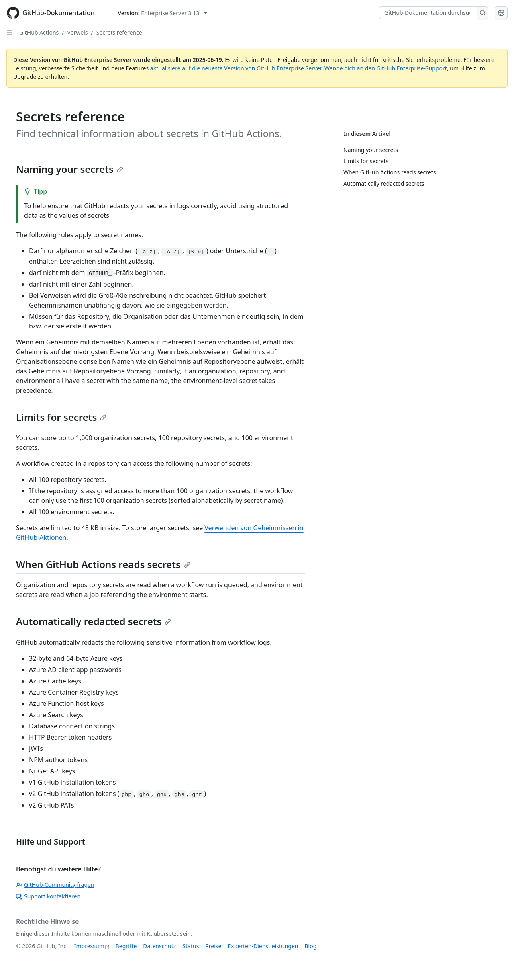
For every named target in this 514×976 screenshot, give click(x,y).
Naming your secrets (69, 169)
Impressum (89, 946)
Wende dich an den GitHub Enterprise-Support (385, 68)
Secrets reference (119, 32)
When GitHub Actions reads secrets (103, 564)
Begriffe (126, 946)
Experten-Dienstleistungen (263, 946)
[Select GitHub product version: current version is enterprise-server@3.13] (162, 13)
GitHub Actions (39, 32)
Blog (311, 946)
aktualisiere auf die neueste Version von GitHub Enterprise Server (236, 68)
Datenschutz (159, 946)
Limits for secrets (61, 417)
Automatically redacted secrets (93, 621)
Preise (213, 946)
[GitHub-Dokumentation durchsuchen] (428, 13)
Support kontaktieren (48, 896)
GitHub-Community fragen (55, 884)
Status (190, 946)
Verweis (77, 32)
